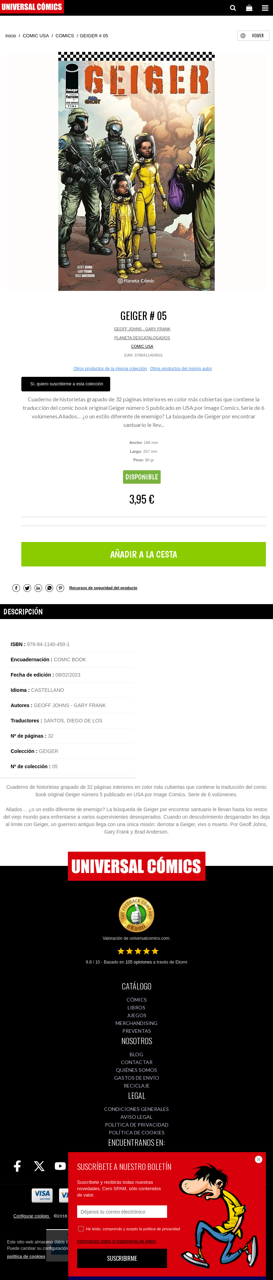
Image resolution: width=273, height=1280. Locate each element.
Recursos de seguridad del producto (103, 588)
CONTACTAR (136, 1062)
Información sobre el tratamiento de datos (116, 1241)
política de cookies (26, 1256)
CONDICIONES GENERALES (136, 1109)
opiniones (138, 962)
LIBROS (136, 1007)
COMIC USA (142, 346)
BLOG (136, 1054)
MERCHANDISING (136, 1023)
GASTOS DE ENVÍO (136, 1078)
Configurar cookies (32, 1216)
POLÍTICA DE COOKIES (137, 1132)
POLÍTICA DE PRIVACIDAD (136, 1125)
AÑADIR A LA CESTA (143, 554)
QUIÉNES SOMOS (136, 1070)
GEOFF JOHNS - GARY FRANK (142, 329)
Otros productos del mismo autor (181, 368)
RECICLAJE (137, 1086)
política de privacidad (161, 1229)
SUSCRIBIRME (122, 1258)
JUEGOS (136, 1015)
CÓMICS (137, 1000)
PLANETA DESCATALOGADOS (142, 338)
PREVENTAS (136, 1031)
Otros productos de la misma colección (110, 368)
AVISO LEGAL (136, 1117)
